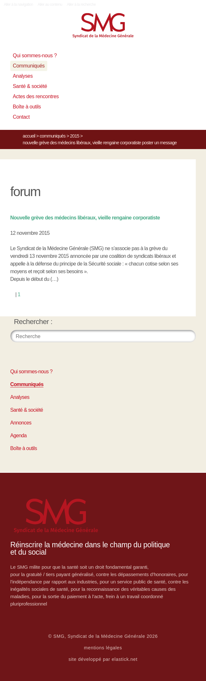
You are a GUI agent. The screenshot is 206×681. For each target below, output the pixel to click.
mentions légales (103, 647)
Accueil (29, 136)
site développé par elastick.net (103, 659)
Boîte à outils (27, 106)
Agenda (18, 435)
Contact (21, 117)
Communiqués (29, 65)
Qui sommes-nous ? (35, 55)
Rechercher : (33, 322)
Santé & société (30, 86)
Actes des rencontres (36, 96)
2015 (74, 136)
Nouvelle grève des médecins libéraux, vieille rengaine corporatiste (85, 217)
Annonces (20, 422)
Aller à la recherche (81, 4)
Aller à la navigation (18, 4)
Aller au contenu (50, 4)
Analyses (23, 76)
